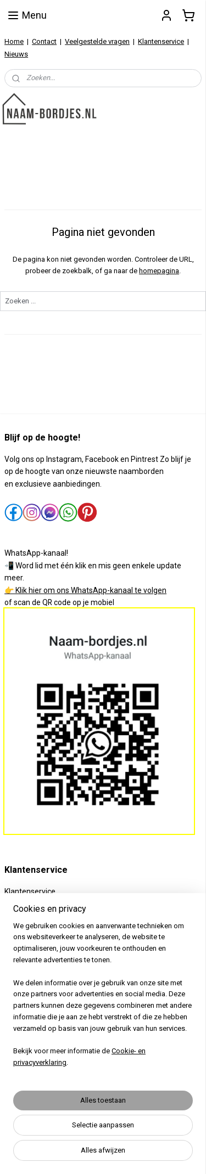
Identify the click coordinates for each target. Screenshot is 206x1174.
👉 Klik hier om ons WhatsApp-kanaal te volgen (85, 590)
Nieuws (16, 54)
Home (14, 41)
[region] (103, 999)
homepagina (159, 271)
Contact (44, 41)
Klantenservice (161, 41)
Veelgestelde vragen (97, 41)
